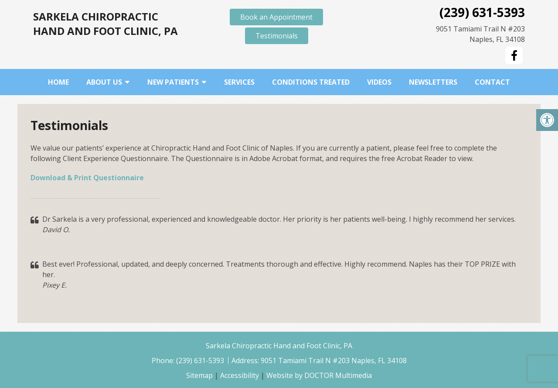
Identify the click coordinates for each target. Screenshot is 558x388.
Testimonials (276, 36)
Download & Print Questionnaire (87, 177)
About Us (104, 82)
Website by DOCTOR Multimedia (319, 375)
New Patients (173, 82)
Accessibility (239, 375)
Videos (379, 82)
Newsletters (433, 82)
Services (239, 82)
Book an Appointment (276, 17)
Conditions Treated (311, 82)
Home (58, 82)
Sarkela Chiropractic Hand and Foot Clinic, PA (105, 23)
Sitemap (199, 375)
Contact (492, 82)
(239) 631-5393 (482, 12)
